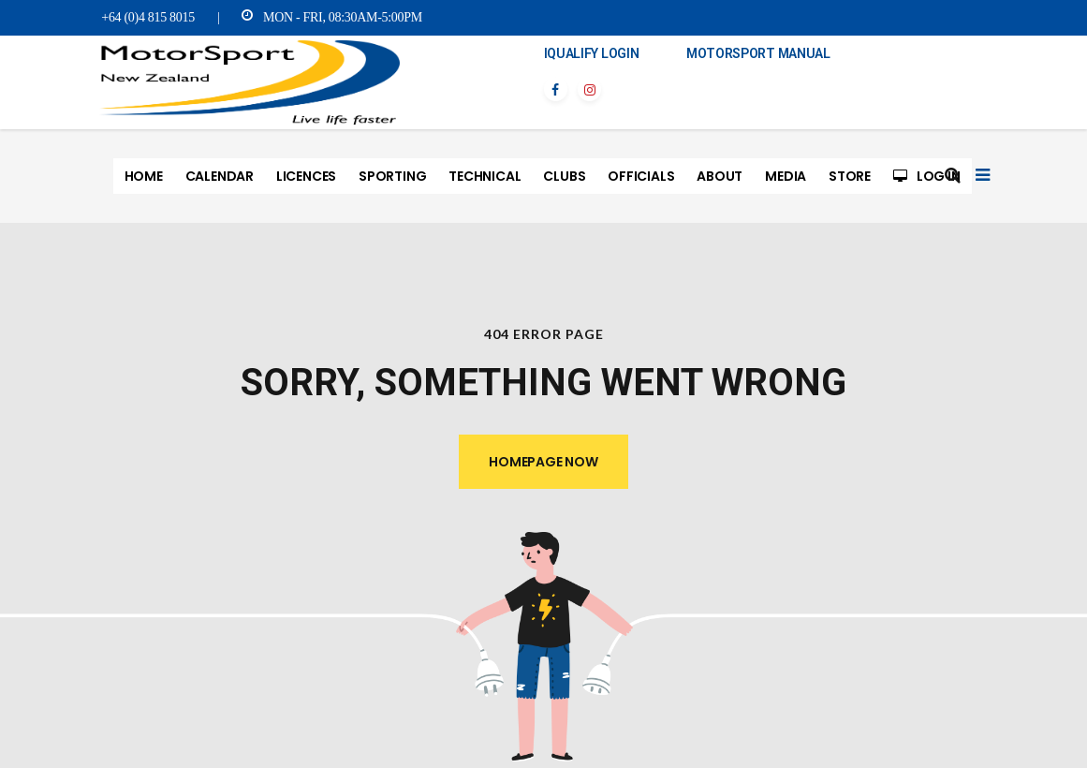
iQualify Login (591, 53)
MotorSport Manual (758, 53)
